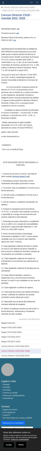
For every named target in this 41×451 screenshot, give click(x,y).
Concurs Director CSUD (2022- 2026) (27, 10)
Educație (7, 7)
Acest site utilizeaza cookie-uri (16, 432)
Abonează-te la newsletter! (13, 423)
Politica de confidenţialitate (14, 395)
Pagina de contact (10, 409)
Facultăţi (6, 387)
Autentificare (8, 398)
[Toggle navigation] (3, 2)
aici (18, 29)
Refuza (21, 445)
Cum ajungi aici (9, 412)
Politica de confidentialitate (20, 439)
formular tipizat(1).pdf (21, 176)
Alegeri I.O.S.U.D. (8, 10)
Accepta (9, 445)
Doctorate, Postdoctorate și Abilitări (23, 7)
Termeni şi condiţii (10, 393)
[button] (31, 2)
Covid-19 (6, 415)
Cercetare (7, 390)
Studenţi (6, 384)
